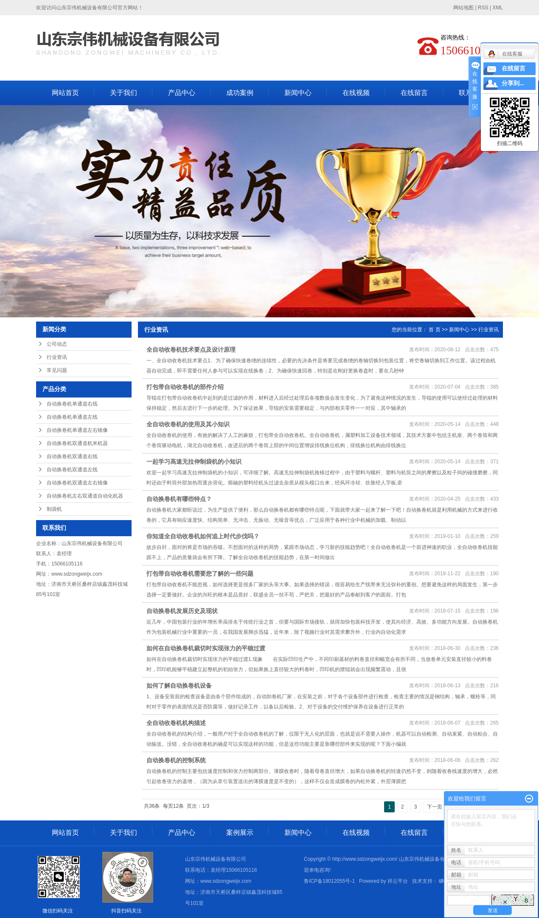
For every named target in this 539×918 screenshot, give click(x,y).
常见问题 (57, 370)
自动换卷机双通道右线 (72, 456)
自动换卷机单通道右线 (72, 404)
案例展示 (239, 832)
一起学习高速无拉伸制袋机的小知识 (193, 461)
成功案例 (239, 92)
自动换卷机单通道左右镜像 (77, 430)
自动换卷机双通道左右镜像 (77, 483)
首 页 (434, 330)
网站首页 (65, 92)
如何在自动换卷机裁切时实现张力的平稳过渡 (205, 648)
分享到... (513, 83)
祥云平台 (397, 881)
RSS (483, 8)
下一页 (434, 807)
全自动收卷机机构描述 (176, 722)
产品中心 (181, 92)
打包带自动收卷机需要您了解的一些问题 (199, 573)
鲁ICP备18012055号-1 (329, 881)
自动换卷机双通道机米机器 (77, 443)
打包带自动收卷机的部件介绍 (185, 386)
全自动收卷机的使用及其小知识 (188, 424)
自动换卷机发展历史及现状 (182, 610)
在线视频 (356, 92)
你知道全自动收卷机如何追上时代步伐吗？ (202, 536)
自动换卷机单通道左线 (72, 417)
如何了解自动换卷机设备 (179, 685)
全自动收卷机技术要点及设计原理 (191, 349)
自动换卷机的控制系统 (177, 760)
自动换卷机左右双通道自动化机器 (85, 496)
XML (497, 8)
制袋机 (54, 509)
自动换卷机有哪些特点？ (179, 498)
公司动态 (57, 344)
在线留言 (414, 92)
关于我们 (123, 92)
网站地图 (464, 8)
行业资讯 (57, 357)
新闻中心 (298, 92)
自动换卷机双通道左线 (72, 470)
